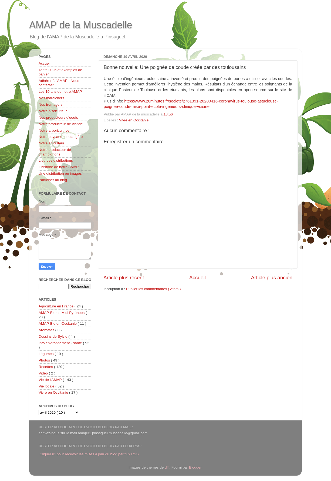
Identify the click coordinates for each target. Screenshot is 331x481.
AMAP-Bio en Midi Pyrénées (62, 313)
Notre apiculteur (51, 143)
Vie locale (47, 386)
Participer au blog (53, 180)
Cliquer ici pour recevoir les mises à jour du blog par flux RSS (89, 454)
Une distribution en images (60, 173)
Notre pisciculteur (53, 111)
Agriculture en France (57, 306)
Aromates (47, 330)
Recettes (46, 367)
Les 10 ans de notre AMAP (60, 91)
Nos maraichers (51, 98)
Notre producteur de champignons (55, 152)
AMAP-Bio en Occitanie (58, 323)
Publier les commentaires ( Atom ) (153, 289)
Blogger (195, 467)
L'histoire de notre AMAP (59, 167)
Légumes (47, 354)
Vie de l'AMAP (51, 380)
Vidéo (44, 373)
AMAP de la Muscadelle (80, 25)
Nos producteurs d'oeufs (58, 117)
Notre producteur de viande (61, 124)
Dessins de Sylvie (53, 336)
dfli (167, 467)
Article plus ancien (271, 277)
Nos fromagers (51, 104)
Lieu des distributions (56, 160)
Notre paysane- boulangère (61, 137)
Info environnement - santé (61, 343)
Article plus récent (123, 277)
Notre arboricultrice (54, 130)
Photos (45, 360)
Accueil (197, 277)
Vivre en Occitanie (133, 120)
